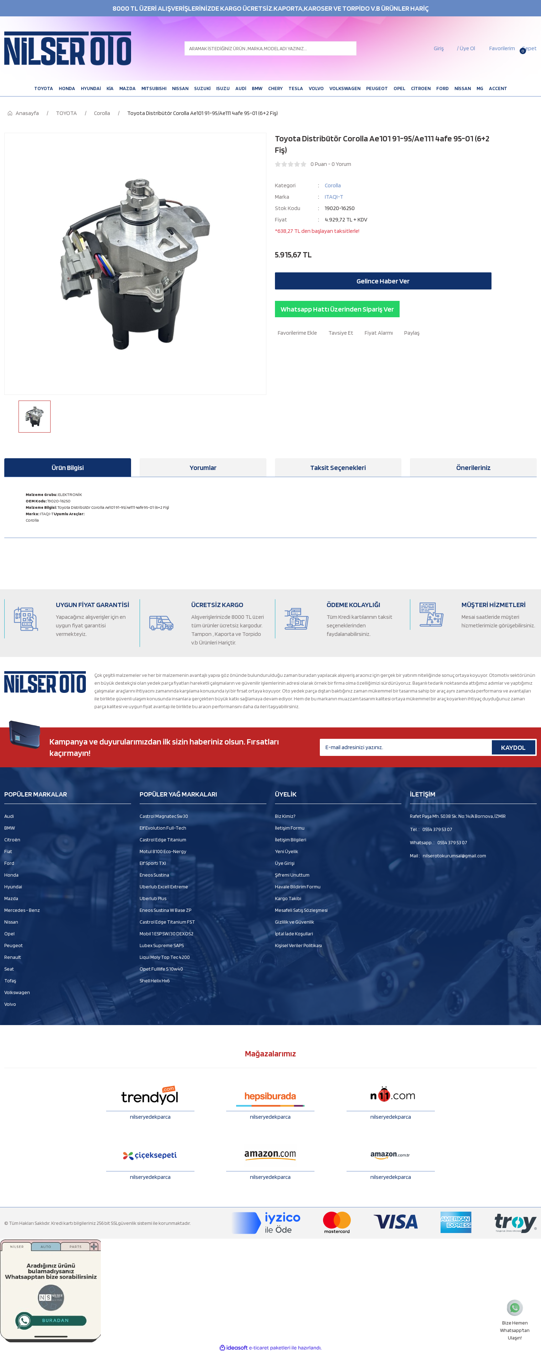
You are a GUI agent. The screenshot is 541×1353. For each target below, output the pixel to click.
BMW (9, 828)
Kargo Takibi (288, 898)
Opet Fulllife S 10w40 (161, 969)
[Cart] (529, 48)
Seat (9, 969)
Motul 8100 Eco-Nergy (163, 851)
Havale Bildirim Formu (298, 886)
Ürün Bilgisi (68, 467)
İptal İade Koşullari (294, 933)
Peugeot (13, 945)
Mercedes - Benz (22, 910)
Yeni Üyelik (286, 851)
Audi (9, 816)
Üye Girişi (285, 863)
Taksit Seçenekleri (338, 467)
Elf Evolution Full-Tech (163, 828)
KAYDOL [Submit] (513, 747)
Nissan (11, 922)
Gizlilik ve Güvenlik (294, 922)
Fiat (8, 851)
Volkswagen (17, 992)
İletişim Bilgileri (290, 839)
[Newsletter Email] (428, 747)
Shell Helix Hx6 (155, 980)
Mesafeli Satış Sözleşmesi (301, 910)
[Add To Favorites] (296, 333)
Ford (9, 863)
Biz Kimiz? (285, 816)
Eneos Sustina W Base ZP (165, 910)
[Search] (270, 48)
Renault (12, 957)
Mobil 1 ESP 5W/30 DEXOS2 (166, 933)
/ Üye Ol (466, 48)
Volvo (10, 1004)
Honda (11, 875)
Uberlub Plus (153, 898)
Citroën (12, 839)
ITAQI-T (334, 196)
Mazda (11, 898)
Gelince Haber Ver (383, 281)
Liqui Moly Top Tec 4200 (165, 957)
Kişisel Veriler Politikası (298, 945)
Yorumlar (203, 467)
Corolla (333, 185)
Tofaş (10, 980)
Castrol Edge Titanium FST (167, 922)
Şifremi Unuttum (292, 875)
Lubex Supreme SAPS (162, 945)
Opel (9, 933)
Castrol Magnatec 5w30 (164, 816)
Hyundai (13, 886)
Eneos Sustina (154, 875)
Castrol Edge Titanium (163, 839)
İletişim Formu (290, 828)
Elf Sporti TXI (153, 863)
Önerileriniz (473, 467)
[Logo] (67, 48)
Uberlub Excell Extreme (164, 886)
